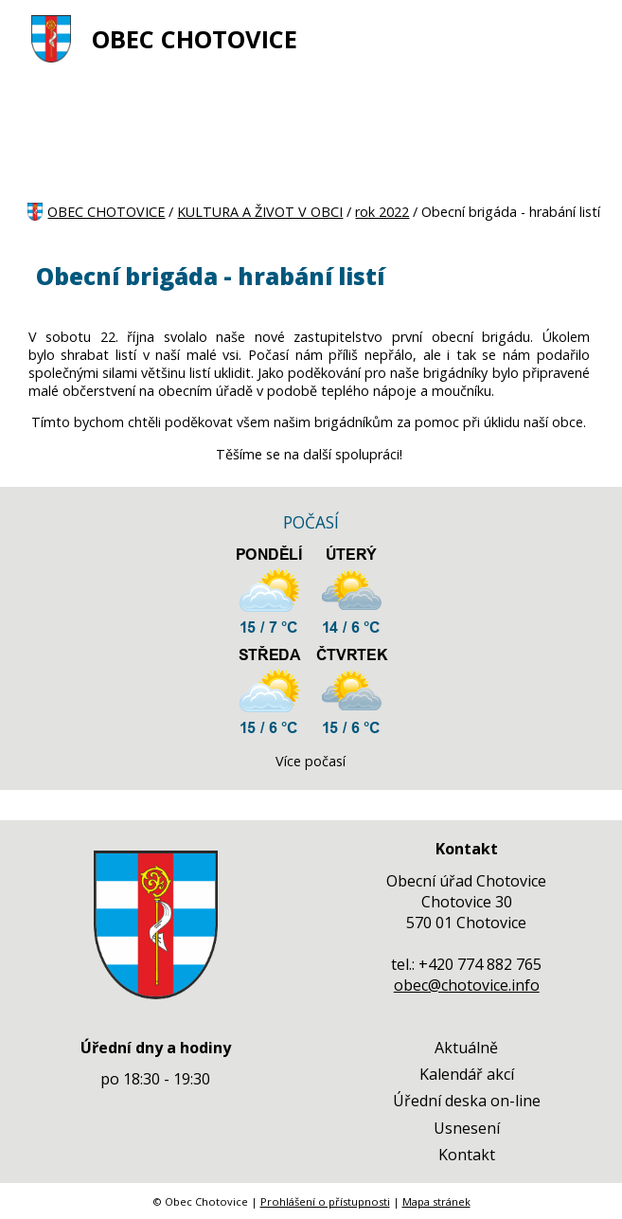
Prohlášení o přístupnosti (325, 1201)
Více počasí (310, 761)
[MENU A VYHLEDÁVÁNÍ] (583, 39)
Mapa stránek (436, 1201)
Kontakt (466, 1154)
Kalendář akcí (466, 1074)
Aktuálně (466, 1047)
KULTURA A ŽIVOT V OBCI (260, 212)
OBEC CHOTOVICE (194, 39)
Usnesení (467, 1128)
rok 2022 (382, 212)
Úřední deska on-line (467, 1100)
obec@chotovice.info (467, 985)
